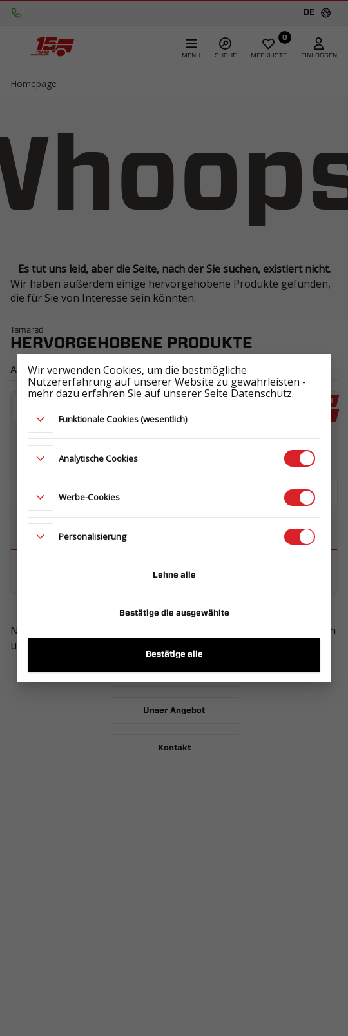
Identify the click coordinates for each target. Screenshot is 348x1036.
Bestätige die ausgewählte (174, 613)
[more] (40, 420)
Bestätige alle (174, 654)
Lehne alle (174, 575)
